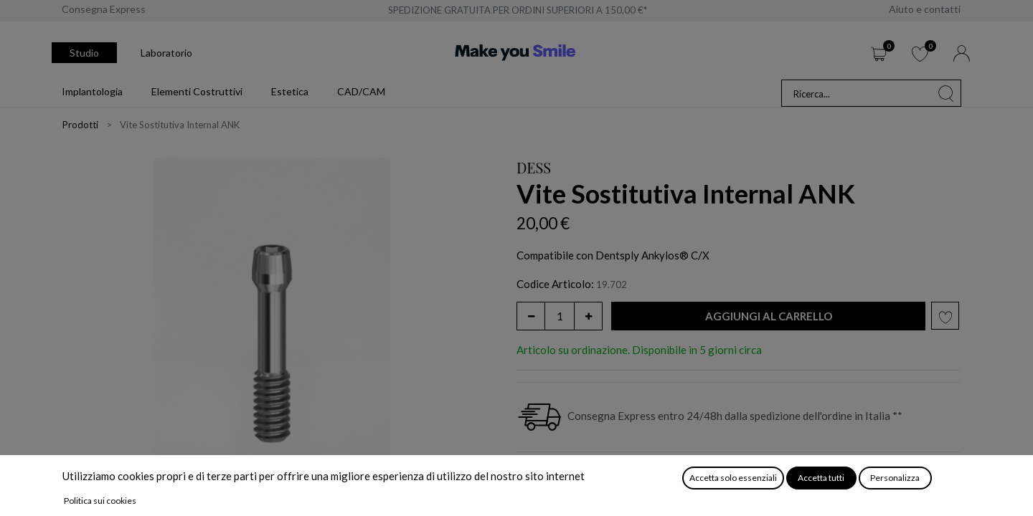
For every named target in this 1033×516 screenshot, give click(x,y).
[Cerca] (946, 93)
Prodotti (80, 124)
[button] (768, 316)
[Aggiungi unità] (588, 316)
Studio (84, 53)
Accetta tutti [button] (821, 477)
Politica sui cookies (100, 500)
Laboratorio (166, 53)
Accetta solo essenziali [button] (733, 477)
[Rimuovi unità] (530, 316)
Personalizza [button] (895, 477)
